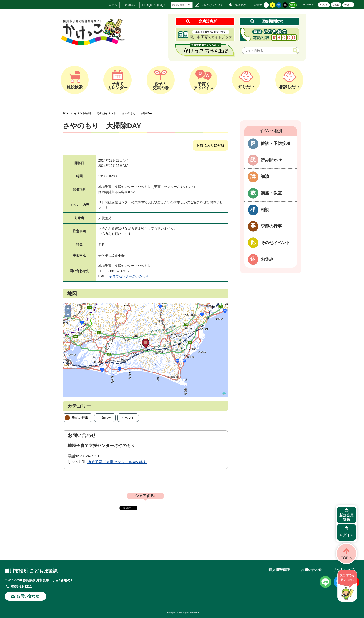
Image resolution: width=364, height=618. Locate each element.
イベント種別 (82, 113)
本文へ (113, 5)
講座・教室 (271, 193)
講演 (265, 176)
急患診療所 (208, 21)
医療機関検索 (272, 21)
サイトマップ (343, 569)
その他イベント (106, 113)
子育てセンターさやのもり (128, 276)
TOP (65, 113)
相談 (265, 209)
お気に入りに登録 (210, 145)
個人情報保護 (279, 569)
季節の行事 (80, 418)
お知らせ (104, 418)
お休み (267, 259)
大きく (348, 5)
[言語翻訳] (181, 5)
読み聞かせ (271, 160)
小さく (324, 5)
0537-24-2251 (87, 456)
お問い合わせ (28, 596)
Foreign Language (153, 5)
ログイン (346, 535)
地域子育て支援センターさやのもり (117, 462)
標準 (336, 5)
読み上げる (242, 5)
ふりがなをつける (212, 5)
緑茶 (293, 5)
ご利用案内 (129, 5)
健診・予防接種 (275, 143)
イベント (128, 418)
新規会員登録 (346, 517)
